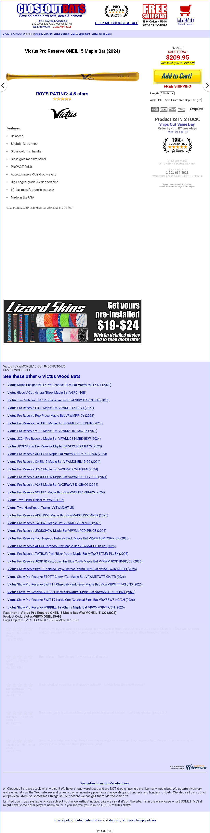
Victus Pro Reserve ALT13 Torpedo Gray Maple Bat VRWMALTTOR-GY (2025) (61, 546)
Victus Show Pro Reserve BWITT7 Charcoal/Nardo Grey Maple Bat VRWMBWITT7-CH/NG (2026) (75, 584)
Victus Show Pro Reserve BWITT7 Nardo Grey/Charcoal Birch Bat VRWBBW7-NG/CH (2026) (71, 600)
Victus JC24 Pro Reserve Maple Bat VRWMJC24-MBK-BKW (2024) (54, 439)
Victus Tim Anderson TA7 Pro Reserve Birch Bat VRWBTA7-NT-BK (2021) (58, 400)
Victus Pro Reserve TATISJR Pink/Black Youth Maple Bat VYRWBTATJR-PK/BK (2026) (67, 554)
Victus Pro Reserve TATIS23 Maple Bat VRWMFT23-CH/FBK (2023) (55, 423)
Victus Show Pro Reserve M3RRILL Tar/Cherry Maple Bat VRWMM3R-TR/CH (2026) (66, 607)
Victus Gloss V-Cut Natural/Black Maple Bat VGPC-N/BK (46, 392)
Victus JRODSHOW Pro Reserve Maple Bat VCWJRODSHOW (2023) (54, 446)
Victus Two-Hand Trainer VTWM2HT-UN (35, 500)
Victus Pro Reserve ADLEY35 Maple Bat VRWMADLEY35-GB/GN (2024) (57, 454)
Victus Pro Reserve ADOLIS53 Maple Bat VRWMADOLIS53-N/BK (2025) (57, 515)
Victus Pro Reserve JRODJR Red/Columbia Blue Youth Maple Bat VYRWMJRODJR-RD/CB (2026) (74, 561)
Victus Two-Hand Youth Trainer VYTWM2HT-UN (40, 508)
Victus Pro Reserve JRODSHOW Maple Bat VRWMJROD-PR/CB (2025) (56, 531)
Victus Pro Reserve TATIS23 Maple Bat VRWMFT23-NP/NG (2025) (54, 523)
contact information (88, 820)
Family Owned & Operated (52, 20)
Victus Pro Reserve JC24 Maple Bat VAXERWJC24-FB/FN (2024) (52, 469)
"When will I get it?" (177, 131)
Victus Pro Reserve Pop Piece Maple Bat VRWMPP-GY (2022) (50, 415)
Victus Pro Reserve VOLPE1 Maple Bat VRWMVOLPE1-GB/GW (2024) (56, 492)
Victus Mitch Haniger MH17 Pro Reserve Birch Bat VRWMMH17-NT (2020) (59, 385)
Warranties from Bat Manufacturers (105, 783)
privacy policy (63, 820)
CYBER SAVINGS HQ (14, 34)
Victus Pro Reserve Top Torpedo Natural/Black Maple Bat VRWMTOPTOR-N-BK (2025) (68, 538)
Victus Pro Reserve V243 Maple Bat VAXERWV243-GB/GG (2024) (52, 485)
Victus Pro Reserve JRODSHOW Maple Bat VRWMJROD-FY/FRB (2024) (57, 477)
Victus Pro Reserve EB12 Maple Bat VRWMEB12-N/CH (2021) (50, 408)
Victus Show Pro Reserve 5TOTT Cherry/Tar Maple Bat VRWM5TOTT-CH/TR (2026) (66, 577)
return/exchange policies (139, 820)
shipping (114, 820)
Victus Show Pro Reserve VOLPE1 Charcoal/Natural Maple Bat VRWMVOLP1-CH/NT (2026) (71, 592)
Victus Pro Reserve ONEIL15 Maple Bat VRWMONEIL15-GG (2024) (53, 462)
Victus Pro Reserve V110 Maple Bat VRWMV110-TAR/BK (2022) (52, 431)
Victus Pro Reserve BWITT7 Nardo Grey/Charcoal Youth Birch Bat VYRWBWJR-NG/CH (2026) (72, 569)
